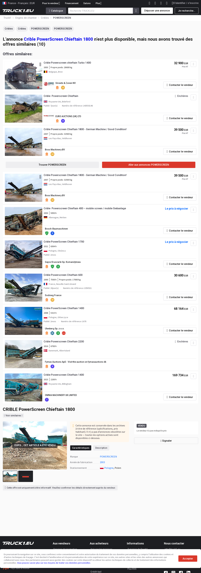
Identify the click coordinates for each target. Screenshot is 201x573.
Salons (87, 3)
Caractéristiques (80, 448)
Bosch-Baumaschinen (56, 228)
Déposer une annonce (157, 10)
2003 (102, 462)
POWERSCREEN (40, 28)
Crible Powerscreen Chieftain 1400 (64, 374)
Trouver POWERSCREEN (52, 164)
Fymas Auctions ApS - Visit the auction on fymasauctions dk (75, 362)
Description (101, 448)
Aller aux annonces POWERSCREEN (148, 164)
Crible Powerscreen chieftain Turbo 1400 (67, 62)
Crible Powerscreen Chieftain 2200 (64, 341)
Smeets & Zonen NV (65, 83)
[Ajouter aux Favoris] (193, 64)
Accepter (188, 558)
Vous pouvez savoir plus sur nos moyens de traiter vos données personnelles (53, 562)
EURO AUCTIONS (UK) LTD (68, 116)
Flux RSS (132, 569)
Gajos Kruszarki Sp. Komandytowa (63, 262)
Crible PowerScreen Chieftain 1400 (64, 308)
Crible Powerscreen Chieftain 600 (63, 274)
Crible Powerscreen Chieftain (61, 96)
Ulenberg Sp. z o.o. (54, 328)
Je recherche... (186, 10)
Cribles (9, 28)
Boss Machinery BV (55, 149)
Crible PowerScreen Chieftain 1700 (64, 241)
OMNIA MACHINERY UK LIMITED (61, 395)
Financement (71, 3)
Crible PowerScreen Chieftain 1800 (58, 39)
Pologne (109, 467)
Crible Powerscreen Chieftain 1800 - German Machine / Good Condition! (85, 129)
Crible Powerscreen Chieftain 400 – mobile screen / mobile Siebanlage (85, 208)
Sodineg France (53, 295)
